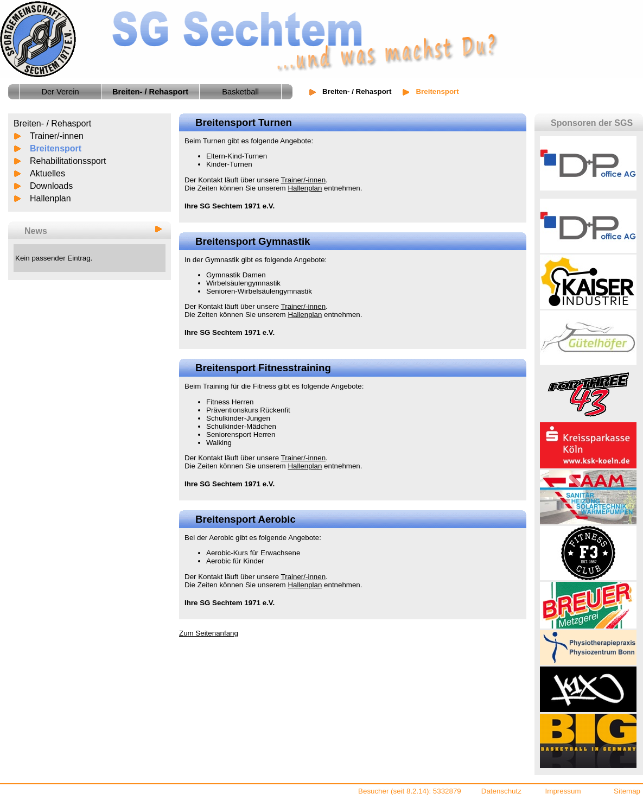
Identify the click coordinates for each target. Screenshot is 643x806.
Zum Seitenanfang (208, 633)
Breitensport (55, 148)
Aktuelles (47, 173)
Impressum (563, 791)
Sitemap (627, 791)
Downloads (51, 186)
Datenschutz (501, 791)
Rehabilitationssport (68, 161)
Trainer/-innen (57, 136)
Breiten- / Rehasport (356, 91)
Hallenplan (50, 198)
